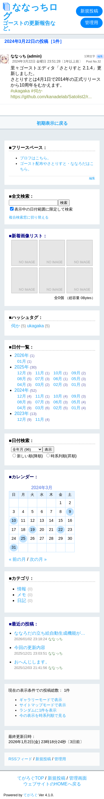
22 (60, 529)
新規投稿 (89, 11)
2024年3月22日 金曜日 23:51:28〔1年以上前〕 (47, 61)
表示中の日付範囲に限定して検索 (41, 209)
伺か (15, 325)
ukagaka (35, 325)
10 (13, 520)
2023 (21, 413)
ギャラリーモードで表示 (40, 699)
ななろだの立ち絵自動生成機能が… (49, 633)
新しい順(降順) (27, 456)
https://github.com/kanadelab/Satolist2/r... (51, 96)
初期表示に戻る (52, 123)
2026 (21, 355)
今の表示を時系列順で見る (42, 715)
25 (23, 538)
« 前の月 (17, 559)
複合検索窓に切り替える (29, 217)
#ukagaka (20, 91)
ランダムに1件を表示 (38, 710)
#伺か (36, 91)
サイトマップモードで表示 (42, 705)
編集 (100, 56)
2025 (21, 367)
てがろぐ (30, 795)
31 (13, 547)
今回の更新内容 (29, 647)
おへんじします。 (32, 662)
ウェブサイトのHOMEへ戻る (52, 784)
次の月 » (38, 559)
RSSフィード (20, 759)
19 (32, 529)
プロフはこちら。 (35, 158)
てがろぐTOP (30, 778)
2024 (21, 390)
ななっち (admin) (26, 56)
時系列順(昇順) (61, 456)
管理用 (91, 22)
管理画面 (78, 778)
